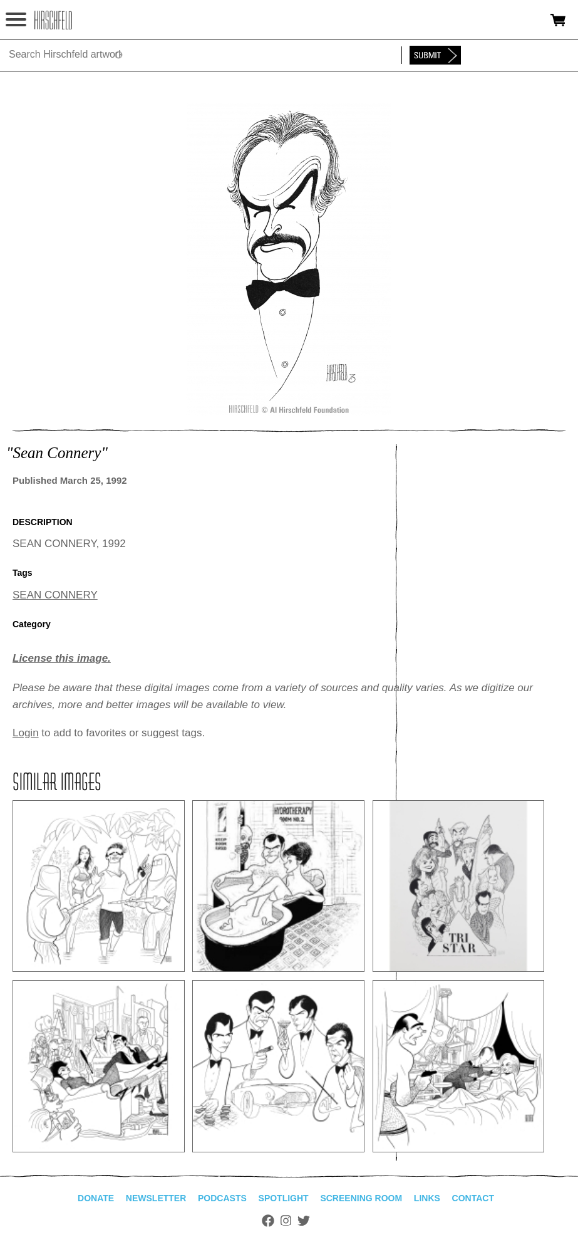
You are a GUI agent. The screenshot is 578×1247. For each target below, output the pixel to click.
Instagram (286, 1220)
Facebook (268, 1220)
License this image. (62, 658)
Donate (96, 1198)
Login (26, 733)
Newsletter (156, 1198)
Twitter (303, 1220)
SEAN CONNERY (55, 595)
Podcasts (222, 1198)
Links (427, 1198)
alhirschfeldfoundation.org (53, 20)
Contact (473, 1198)
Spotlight (284, 1198)
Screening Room (361, 1198)
